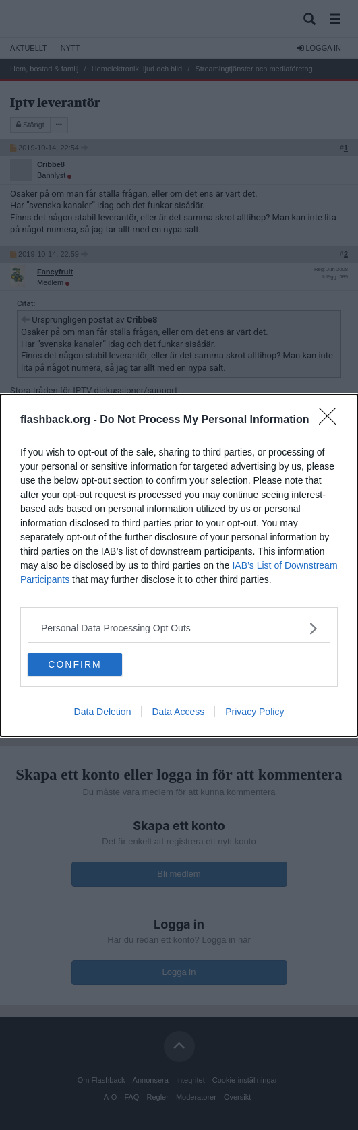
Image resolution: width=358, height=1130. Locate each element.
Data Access (178, 711)
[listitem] (179, 628)
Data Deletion (102, 711)
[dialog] (179, 565)
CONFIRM (74, 664)
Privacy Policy (254, 711)
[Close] (332, 420)
